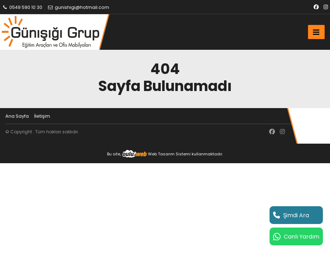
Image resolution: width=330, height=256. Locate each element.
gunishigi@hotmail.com (78, 7)
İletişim (42, 116)
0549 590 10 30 (22, 7)
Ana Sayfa (17, 116)
